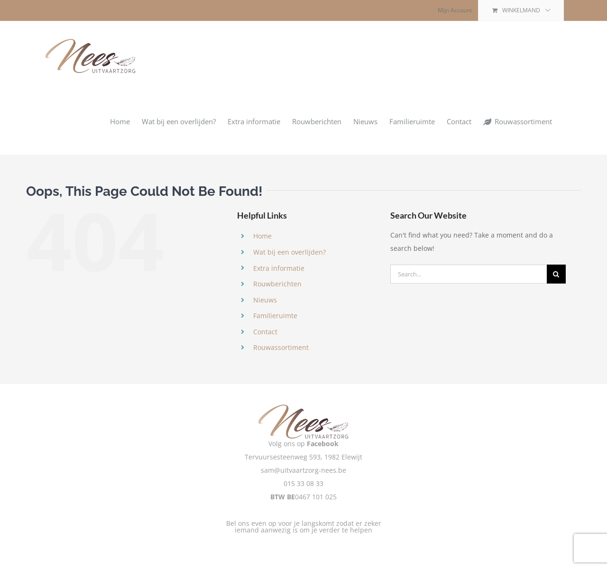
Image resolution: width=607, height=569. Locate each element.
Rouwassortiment (281, 347)
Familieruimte (275, 315)
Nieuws (265, 299)
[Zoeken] (556, 274)
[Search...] (468, 274)
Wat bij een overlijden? (289, 252)
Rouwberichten (277, 283)
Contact (265, 331)
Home (262, 235)
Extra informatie (278, 268)
